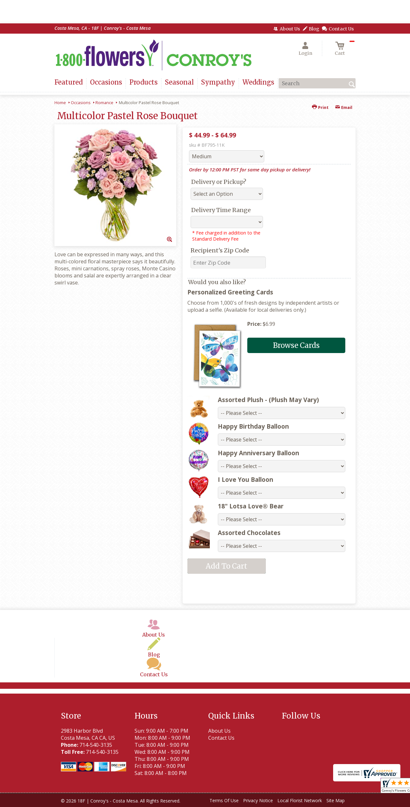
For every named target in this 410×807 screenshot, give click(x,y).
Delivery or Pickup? (218, 181)
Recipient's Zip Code (220, 250)
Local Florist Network (299, 800)
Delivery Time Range (221, 210)
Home (60, 102)
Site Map (335, 800)
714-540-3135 (95, 744)
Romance (104, 102)
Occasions (81, 102)
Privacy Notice (258, 800)
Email (343, 107)
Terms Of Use (224, 800)
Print (320, 107)
